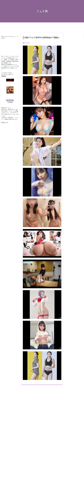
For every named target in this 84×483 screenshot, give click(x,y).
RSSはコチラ (4, 122)
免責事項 (3, 76)
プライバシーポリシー (7, 74)
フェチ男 (42, 11)
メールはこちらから (6, 73)
